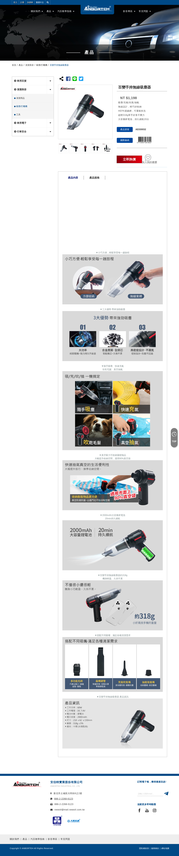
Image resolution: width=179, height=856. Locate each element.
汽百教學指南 (64, 11)
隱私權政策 (144, 848)
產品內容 (73, 177)
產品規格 (94, 177)
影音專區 (127, 11)
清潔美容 (29, 65)
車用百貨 (21, 81)
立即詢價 (129, 159)
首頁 (14, 65)
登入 (15, 2)
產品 (49, 11)
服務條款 (155, 848)
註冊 (22, 2)
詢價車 (30, 2)
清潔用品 (20, 98)
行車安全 (21, 131)
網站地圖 (165, 848)
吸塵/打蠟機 (41, 65)
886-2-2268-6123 (63, 799)
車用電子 (21, 123)
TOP (174, 441)
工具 (18, 114)
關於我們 (14, 839)
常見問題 (65, 839)
